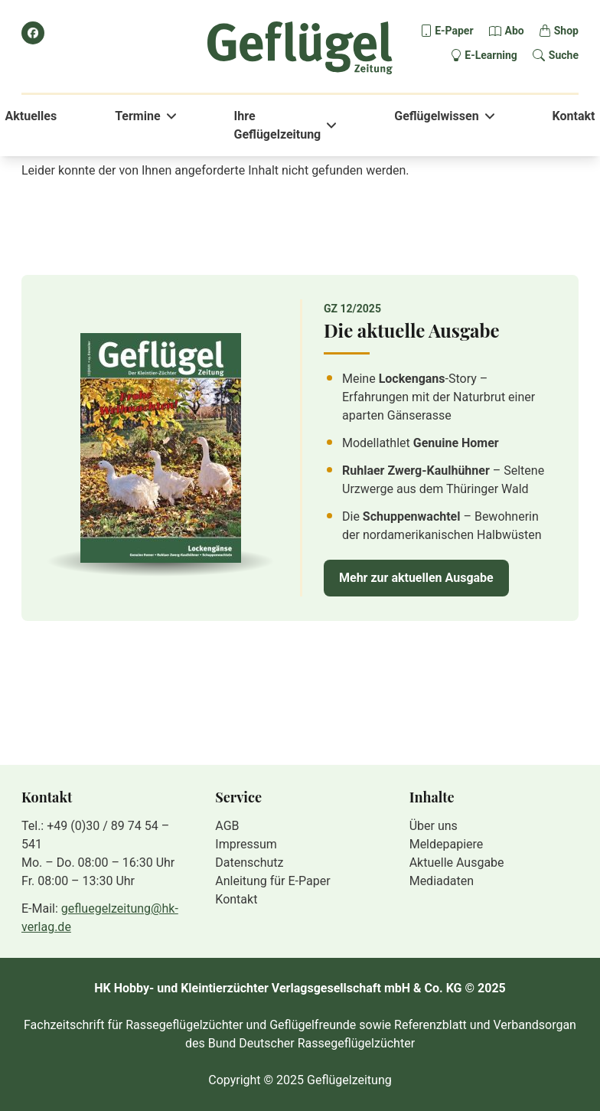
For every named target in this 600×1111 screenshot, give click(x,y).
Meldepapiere (446, 844)
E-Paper (454, 31)
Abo (514, 31)
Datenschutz (249, 862)
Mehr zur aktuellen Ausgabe (416, 577)
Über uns (433, 826)
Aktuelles (31, 116)
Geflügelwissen (436, 116)
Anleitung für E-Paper (272, 881)
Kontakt (574, 116)
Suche (564, 55)
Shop (566, 31)
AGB (227, 826)
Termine (137, 116)
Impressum (246, 844)
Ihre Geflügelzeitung (277, 125)
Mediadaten (441, 881)
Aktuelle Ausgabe (456, 862)
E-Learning (491, 55)
